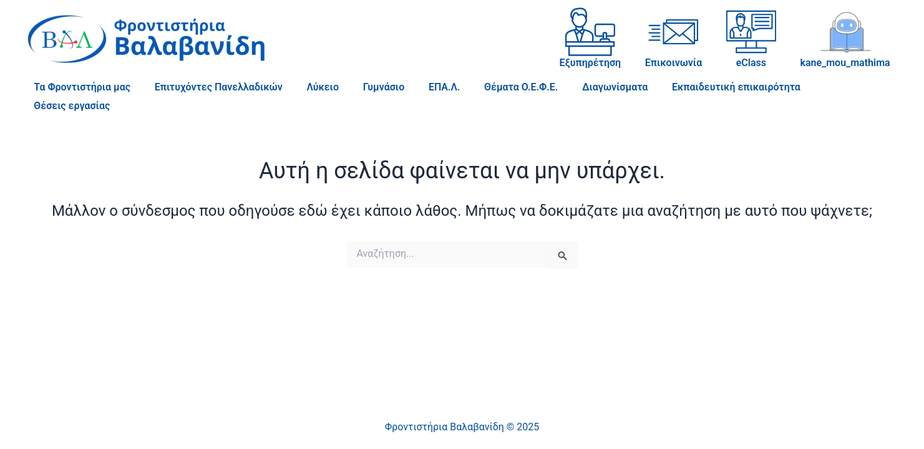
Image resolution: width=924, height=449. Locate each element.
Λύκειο (312, 87)
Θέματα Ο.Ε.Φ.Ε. (498, 87)
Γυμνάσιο (369, 87)
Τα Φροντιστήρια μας (80, 87)
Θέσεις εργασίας (827, 87)
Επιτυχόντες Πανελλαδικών (212, 87)
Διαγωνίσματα (588, 87)
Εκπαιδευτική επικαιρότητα (705, 87)
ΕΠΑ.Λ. (426, 87)
